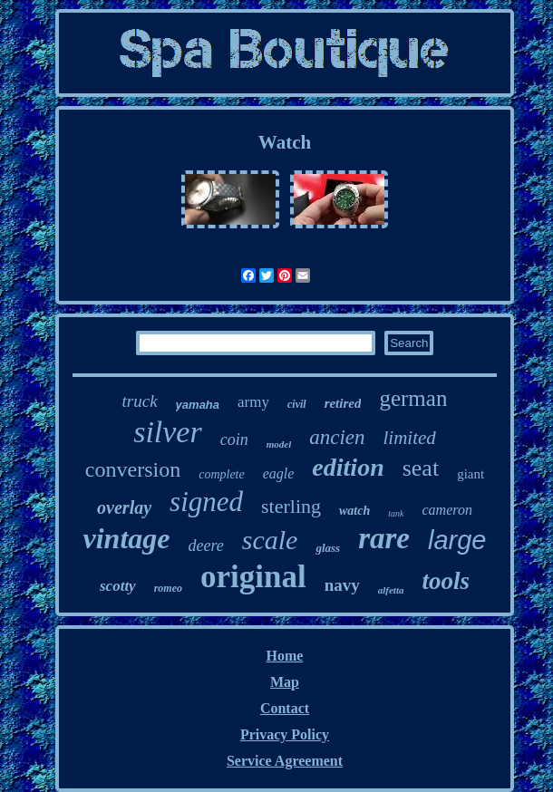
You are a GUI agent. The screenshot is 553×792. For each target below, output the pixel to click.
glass (327, 548)
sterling (291, 506)
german (413, 398)
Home (285, 655)
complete (222, 474)
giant (470, 474)
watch (354, 510)
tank (395, 513)
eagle (279, 473)
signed (206, 501)
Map (284, 682)
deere (205, 545)
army (253, 401)
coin (234, 439)
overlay (124, 507)
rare (384, 538)
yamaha (197, 404)
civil (296, 404)
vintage (126, 538)
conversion (132, 469)
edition (347, 467)
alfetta (391, 589)
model (279, 444)
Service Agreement (285, 760)
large (457, 540)
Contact (284, 708)
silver (167, 432)
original (253, 576)
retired (343, 403)
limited (409, 438)
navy (342, 584)
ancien (336, 437)
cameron (446, 509)
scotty (118, 585)
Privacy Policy (284, 734)
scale (270, 540)
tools (446, 580)
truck (140, 400)
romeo (168, 588)
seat (421, 468)
